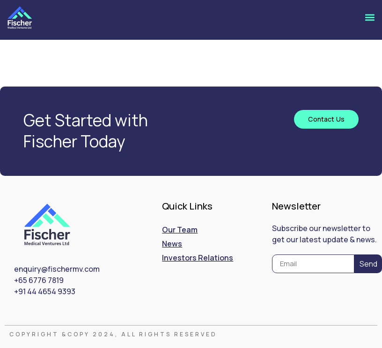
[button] (369, 17)
